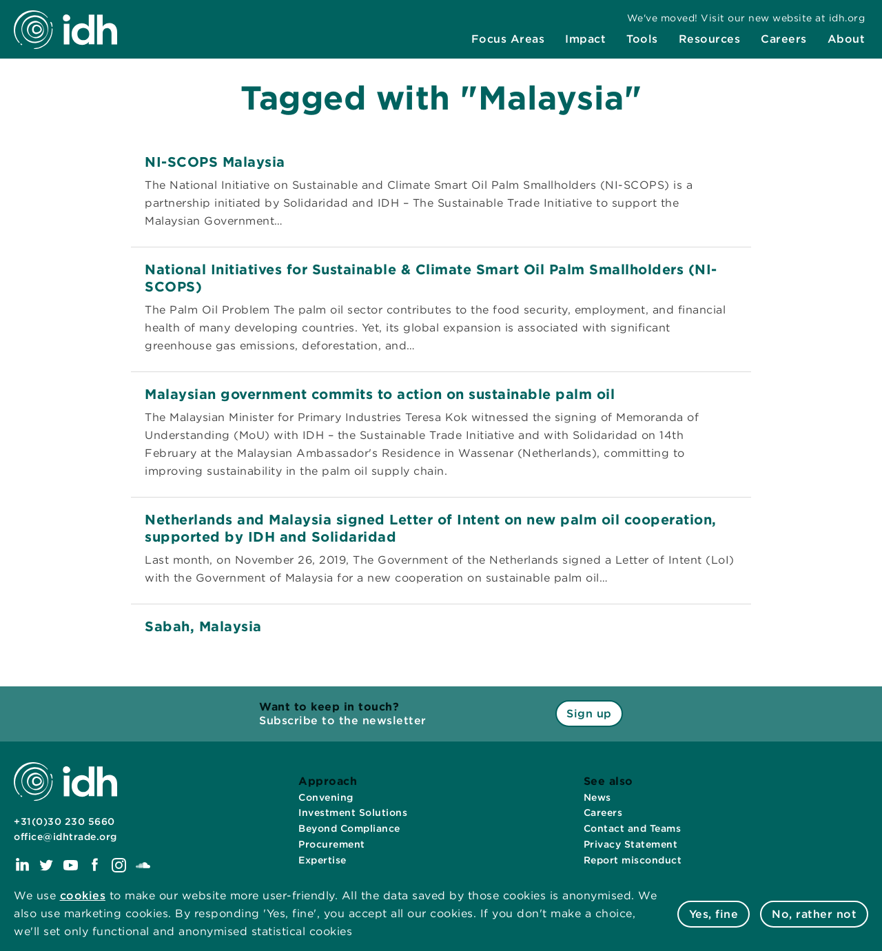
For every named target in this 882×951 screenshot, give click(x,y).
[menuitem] (508, 39)
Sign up (589, 713)
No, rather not (814, 914)
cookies (83, 895)
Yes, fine (714, 914)
